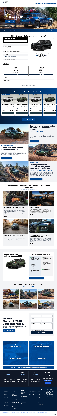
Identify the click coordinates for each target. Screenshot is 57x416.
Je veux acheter (41, 74)
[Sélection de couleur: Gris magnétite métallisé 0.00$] (42, 55)
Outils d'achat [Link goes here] (23, 6)
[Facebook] (30, 1)
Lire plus (5, 216)
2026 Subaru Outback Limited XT (9, 104)
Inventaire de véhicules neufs (14, 395)
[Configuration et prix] (28, 80)
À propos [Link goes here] (46, 6)
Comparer (5, 394)
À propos (13, 391)
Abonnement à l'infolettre (14, 409)
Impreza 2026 (6, 399)
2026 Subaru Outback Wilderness (37, 104)
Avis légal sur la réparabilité (23, 393)
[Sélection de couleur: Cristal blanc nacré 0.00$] (39, 55)
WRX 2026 (5, 407)
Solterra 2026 (6, 402)
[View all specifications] (15, 45)
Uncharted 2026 (6, 405)
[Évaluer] (46, 367)
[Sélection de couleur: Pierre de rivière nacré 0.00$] (44, 55)
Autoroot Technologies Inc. (6, 415)
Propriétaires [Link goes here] (39, 6)
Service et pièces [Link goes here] (31, 6)
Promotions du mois (15, 404)
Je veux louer (16, 74)
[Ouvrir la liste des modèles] (36, 367)
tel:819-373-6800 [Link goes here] (39, 3)
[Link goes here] (50, 3)
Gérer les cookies (32, 412)
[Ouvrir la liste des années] (44, 367)
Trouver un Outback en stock (36, 278)
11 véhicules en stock (28, 77)
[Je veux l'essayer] (10, 21)
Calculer (52, 64)
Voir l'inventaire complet (28, 119)
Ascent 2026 (6, 391)
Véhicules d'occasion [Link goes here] (14, 6)
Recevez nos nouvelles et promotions (38, 330)
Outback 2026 (6, 400)
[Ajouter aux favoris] (51, 38)
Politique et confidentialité (14, 412)
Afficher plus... (41, 404)
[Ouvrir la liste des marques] (29, 367)
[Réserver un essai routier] (36, 179)
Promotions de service (24, 400)
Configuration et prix (15, 392)
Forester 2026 (6, 397)
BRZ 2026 (5, 392)
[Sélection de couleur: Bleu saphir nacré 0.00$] (46, 55)
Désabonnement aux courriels (42, 412)
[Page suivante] (56, 104)
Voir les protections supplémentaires (9, 56)
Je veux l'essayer (41, 332)
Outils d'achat (14, 399)
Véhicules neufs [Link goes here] (5, 6)
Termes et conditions (5, 412)
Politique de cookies (24, 412)
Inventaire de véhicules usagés (15, 397)
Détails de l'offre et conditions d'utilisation (28, 85)
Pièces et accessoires (24, 396)
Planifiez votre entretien (23, 399)
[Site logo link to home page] (7, 2)
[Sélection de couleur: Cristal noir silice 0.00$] (37, 55)
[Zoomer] (53, 38)
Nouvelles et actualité (15, 402)
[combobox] (15, 41)
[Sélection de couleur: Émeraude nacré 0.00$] (40, 55)
